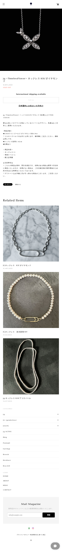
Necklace (7, 460)
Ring (5, 437)
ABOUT (6, 481)
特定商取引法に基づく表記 (37, 534)
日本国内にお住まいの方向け (31, 106)
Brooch (6, 454)
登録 (48, 515)
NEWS (5, 485)
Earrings (6, 449)
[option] (31, 40)
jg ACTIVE (7, 431)
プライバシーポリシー (23, 534)
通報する (18, 184)
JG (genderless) (10, 420)
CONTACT (7, 490)
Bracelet (6, 466)
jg (4, 414)
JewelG (6, 426)
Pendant (6, 443)
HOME (5, 476)
